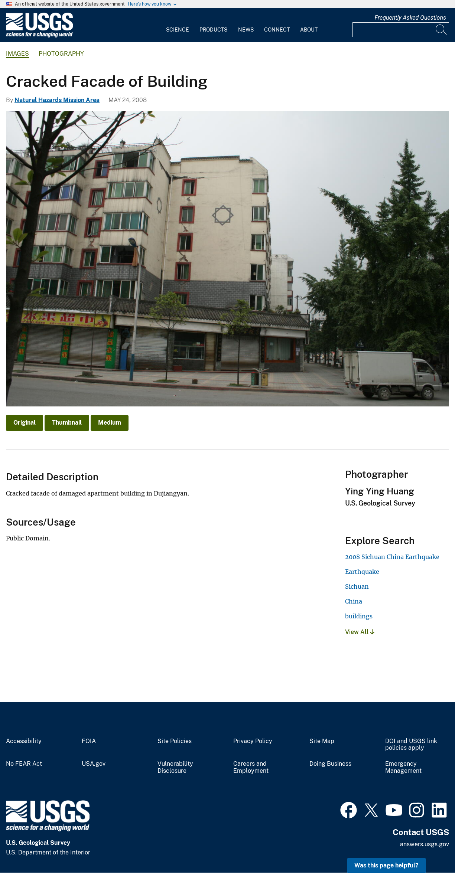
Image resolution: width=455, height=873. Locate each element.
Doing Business (330, 764)
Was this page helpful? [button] (386, 865)
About (309, 30)
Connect (277, 30)
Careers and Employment (251, 767)
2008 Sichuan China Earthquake (392, 556)
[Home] (39, 35)
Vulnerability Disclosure (175, 767)
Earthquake (362, 571)
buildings (359, 616)
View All (359, 631)
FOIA (89, 741)
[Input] (400, 29)
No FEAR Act (24, 764)
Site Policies (174, 741)
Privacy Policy (252, 741)
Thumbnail (67, 422)
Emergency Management (403, 767)
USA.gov (93, 764)
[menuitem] (177, 25)
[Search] (441, 29)
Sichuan (357, 586)
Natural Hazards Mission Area (57, 100)
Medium (109, 422)
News (246, 30)
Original (24, 422)
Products (213, 30)
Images (17, 53)
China (353, 601)
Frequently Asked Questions (410, 17)
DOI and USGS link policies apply (411, 745)
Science (177, 30)
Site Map (321, 741)
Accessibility (24, 741)
